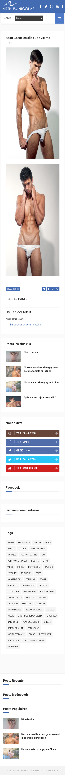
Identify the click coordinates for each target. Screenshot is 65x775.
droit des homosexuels (30, 616)
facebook (40, 604)
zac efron (12, 604)
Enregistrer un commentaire (25, 324)
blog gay (26, 604)
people (34, 561)
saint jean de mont (34, 640)
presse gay (33, 628)
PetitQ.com (45, 634)
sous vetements (28, 555)
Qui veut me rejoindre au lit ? (40, 397)
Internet (11, 573)
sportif (43, 585)
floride (22, 549)
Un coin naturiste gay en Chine (41, 382)
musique (11, 555)
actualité (12, 585)
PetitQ (10, 549)
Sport (43, 579)
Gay (43, 555)
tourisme (30, 579)
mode (48, 543)
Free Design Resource (46, 770)
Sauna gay (12, 646)
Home (7, 18)
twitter (42, 597)
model (20, 567)
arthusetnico (38, 549)
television (26, 573)
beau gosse (13, 289)
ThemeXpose (26, 770)
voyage (50, 610)
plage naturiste (31, 622)
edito (38, 573)
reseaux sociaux (33, 610)
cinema (47, 622)
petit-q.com (34, 567)
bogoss (30, 597)
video (10, 567)
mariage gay (29, 591)
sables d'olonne (15, 634)
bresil (10, 616)
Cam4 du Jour (14, 597)
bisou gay (52, 616)
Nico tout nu (31, 352)
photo (37, 543)
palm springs (47, 591)
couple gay (13, 591)
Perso (10, 543)
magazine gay (14, 579)
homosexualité (15, 628)
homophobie (28, 585)
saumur (49, 567)
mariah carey (14, 610)
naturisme (12, 622)
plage (32, 634)
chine (45, 561)
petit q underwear (17, 561)
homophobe (13, 640)
